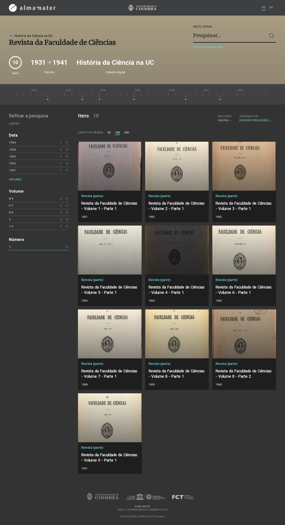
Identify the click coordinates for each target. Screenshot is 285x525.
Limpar (14, 123)
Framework (159, 516)
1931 (12, 170)
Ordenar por (248, 116)
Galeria (225, 118)
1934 (12, 149)
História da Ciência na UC (31, 36)
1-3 (11, 226)
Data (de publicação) (256, 118)
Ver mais (15, 179)
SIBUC (143, 516)
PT (264, 7)
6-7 (11, 205)
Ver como (225, 116)
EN (271, 7)
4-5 (11, 212)
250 (126, 132)
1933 (12, 156)
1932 (12, 163)
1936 (12, 142)
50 (109, 132)
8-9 (11, 198)
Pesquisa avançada (208, 47)
